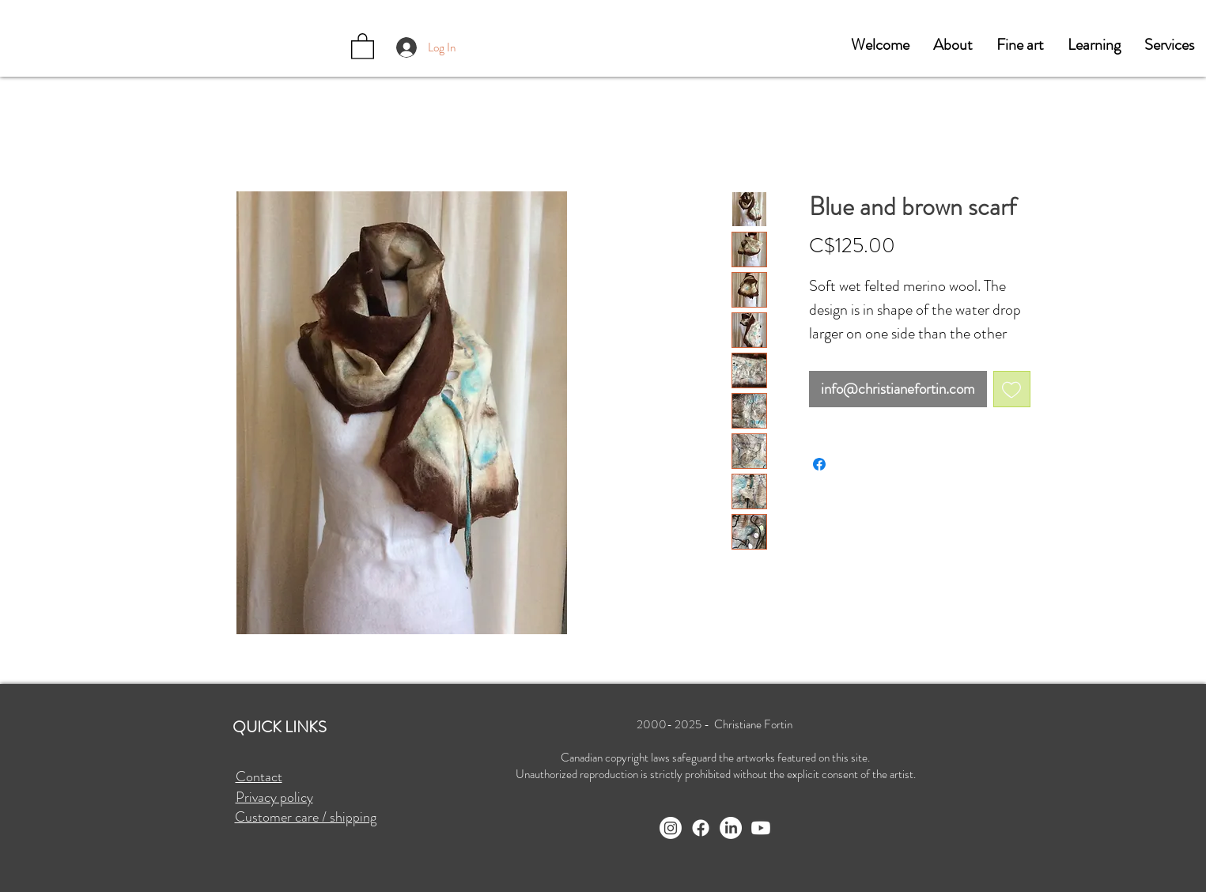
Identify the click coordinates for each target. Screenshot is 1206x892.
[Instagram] (671, 828)
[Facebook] (701, 828)
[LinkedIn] (731, 828)
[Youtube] (761, 828)
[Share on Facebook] (819, 464)
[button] (953, 45)
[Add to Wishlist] (1011, 389)
